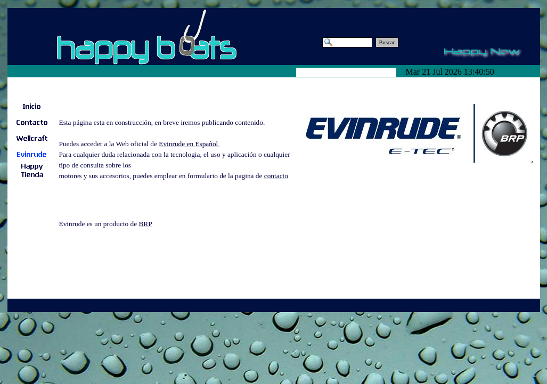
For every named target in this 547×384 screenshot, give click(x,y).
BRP (145, 224)
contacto (276, 176)
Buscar (387, 42)
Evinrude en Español (189, 144)
